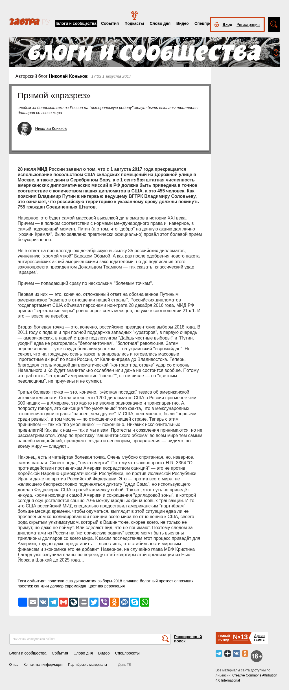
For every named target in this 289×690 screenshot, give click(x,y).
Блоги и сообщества (76, 23)
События (110, 23)
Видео (182, 23)
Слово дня (160, 23)
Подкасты (134, 23)
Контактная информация (43, 665)
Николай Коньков (68, 76)
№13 (240, 637)
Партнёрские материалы (87, 665)
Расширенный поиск (188, 638)
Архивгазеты (259, 638)
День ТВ (124, 665)
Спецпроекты (207, 23)
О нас (13, 665)
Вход (228, 24)
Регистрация (248, 24)
